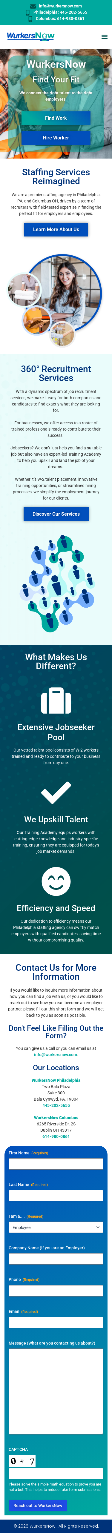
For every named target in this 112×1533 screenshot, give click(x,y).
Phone (24, 1279)
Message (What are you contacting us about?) (52, 1343)
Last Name (28, 1185)
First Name (28, 1153)
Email (23, 1311)
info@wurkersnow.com (55, 1054)
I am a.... (26, 1216)
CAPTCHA (18, 1449)
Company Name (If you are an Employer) (47, 1247)
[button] (104, 37)
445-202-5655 (56, 1105)
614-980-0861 (56, 1136)
